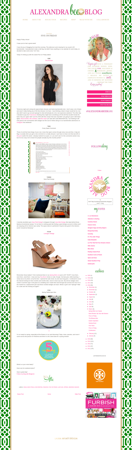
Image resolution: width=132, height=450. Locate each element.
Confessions (92, 330)
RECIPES (63, 20)
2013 (89, 343)
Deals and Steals (29, 387)
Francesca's (33, 115)
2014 (89, 341)
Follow (99, 170)
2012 (89, 346)
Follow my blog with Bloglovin (25, 374)
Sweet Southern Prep (94, 261)
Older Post (78, 394)
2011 (89, 348)
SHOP (73, 20)
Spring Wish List (55, 275)
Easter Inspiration (93, 321)
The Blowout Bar (93, 318)
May (90, 304)
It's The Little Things (94, 237)
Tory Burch (43, 277)
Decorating (38, 387)
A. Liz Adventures (93, 216)
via (49, 330)
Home (25, 20)
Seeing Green (92, 323)
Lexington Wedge (49, 233)
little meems (91, 246)
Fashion (45, 387)
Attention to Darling (93, 219)
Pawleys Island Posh (94, 252)
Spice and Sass (92, 258)
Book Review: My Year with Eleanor (98, 313)
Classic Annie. (92, 225)
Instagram (20, 122)
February (91, 333)
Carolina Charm (92, 222)
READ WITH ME (86, 20)
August (91, 297)
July (90, 299)
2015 (89, 339)
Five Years (91, 325)
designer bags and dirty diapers (97, 228)
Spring (66, 387)
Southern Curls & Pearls (95, 255)
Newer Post (20, 394)
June (90, 302)
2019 (89, 278)
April (90, 306)
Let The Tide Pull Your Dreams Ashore (99, 243)
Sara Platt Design (37, 222)
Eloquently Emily (93, 231)
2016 (89, 285)
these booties (25, 118)
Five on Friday (53, 387)
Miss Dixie (91, 249)
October (91, 292)
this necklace (33, 118)
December (92, 287)
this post (19, 136)
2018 (89, 280)
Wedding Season (74, 387)
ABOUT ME (36, 20)
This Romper (49, 60)
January (91, 336)
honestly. (90, 234)
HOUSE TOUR (50, 20)
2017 (89, 283)
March (91, 309)
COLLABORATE (103, 20)
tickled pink (91, 264)
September (92, 294)
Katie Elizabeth (92, 240)
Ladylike (60, 387)
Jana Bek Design (60, 222)
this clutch (44, 118)
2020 (89, 275)
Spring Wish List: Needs (95, 311)
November (92, 289)
